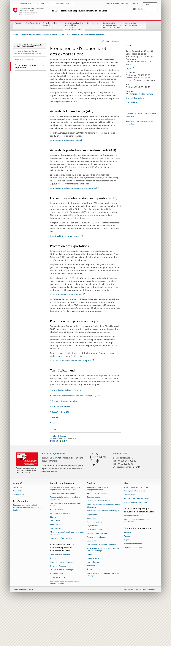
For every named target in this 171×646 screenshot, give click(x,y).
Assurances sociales (94, 562)
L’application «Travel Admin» (61, 578)
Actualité (18, 25)
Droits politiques (93, 537)
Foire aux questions (57, 550)
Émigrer (53, 599)
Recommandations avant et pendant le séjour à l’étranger (65, 538)
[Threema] (60, 481)
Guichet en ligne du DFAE (54, 493)
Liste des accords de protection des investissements (74, 188)
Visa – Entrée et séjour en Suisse (136, 527)
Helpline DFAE (120, 493)
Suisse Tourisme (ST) (60, 412)
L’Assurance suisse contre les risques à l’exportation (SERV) (76, 395)
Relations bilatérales (131, 556)
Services (90, 25)
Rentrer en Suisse (56, 614)
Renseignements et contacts (134, 531)
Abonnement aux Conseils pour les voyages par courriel (67, 573)
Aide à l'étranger (56, 565)
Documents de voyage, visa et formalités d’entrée (65, 545)
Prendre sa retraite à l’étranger (61, 610)
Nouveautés (17, 527)
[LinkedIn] (57, 481)
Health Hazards (93, 602)
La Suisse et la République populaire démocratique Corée (113, 25)
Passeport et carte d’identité (97, 534)
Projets (126, 580)
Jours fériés (133, 102)
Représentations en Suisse (60, 595)
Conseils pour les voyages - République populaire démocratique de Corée (65, 528)
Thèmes (127, 576)
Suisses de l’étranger (58, 617)
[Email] (65, 481)
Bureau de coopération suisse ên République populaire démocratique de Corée (28, 547)
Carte (130, 68)
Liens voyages (55, 568)
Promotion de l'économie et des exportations (136, 561)
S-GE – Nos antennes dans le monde (67, 294)
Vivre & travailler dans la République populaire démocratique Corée (74, 26)
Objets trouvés (92, 566)
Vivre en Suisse (129, 535)
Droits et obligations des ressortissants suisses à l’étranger (64, 622)
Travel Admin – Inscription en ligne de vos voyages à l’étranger (103, 590)
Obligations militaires (95, 570)
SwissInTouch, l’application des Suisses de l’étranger (103, 614)
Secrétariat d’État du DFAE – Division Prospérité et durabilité (79, 435)
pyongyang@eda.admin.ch (140, 94)
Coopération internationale (135, 25)
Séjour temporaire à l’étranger (61, 602)
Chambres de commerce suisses (65, 401)
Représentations (32, 25)
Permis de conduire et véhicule (99, 541)
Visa (98, 25)
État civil (90, 610)
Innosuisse (56, 423)
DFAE (42, 4)
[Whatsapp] (63, 481)
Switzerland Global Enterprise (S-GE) (67, 390)
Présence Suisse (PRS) (61, 406)
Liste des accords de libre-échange (66, 140)
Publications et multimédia (134, 587)
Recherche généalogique (96, 577)
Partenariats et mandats (133, 584)
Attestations (91, 558)
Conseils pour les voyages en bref (62, 534)
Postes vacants (18, 535)
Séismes (53, 557)
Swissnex (55, 417)
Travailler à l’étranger (58, 606)
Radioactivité (55, 561)
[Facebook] (51, 481)
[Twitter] (54, 481)
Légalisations (92, 555)
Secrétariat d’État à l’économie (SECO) (70, 440)
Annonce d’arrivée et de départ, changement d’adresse (99, 528)
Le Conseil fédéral (25, 4)
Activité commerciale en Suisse (135, 542)
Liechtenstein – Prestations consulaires (101, 585)
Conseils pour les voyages (52, 25)
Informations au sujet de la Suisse (136, 539)
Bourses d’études (93, 581)
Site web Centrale (135, 98)
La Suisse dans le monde (62, 4)
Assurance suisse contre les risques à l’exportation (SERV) (79, 449)
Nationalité (91, 606)
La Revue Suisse (93, 598)
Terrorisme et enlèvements (60, 553)
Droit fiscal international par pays (66, 236)
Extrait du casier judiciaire (97, 574)
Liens (53, 429)
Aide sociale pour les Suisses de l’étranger (103, 551)
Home (15, 35)
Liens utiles (91, 595)
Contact (129, 45)
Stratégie (127, 572)
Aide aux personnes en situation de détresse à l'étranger (104, 546)
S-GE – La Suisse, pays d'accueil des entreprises (72, 360)
